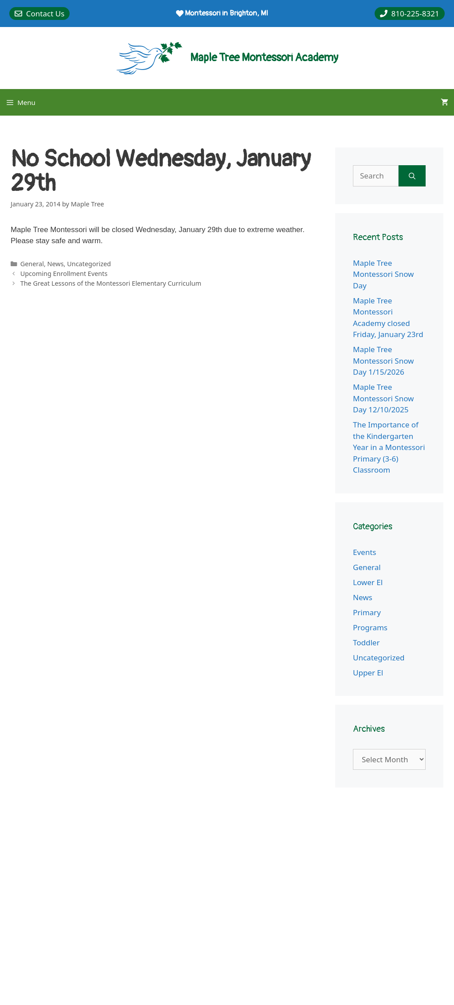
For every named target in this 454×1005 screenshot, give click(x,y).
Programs (370, 627)
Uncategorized (89, 264)
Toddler (366, 642)
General (32, 264)
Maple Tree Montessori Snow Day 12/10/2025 (383, 398)
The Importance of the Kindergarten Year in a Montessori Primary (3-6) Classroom (389, 447)
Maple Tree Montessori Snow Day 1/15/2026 (383, 360)
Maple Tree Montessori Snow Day (383, 274)
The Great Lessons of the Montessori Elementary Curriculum (110, 283)
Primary (367, 612)
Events (364, 552)
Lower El (368, 582)
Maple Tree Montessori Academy (264, 58)
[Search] (412, 175)
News (55, 264)
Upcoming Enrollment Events (64, 273)
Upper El (368, 672)
